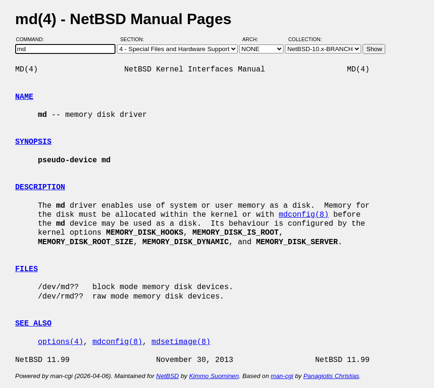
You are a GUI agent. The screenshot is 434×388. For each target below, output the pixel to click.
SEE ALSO (33, 323)
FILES (26, 269)
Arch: (254, 39)
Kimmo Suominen (214, 375)
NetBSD (167, 375)
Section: (134, 39)
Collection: (305, 39)
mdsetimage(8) (181, 342)
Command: (33, 39)
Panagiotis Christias (331, 375)
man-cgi (282, 375)
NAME (24, 97)
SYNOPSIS (33, 142)
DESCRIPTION (40, 187)
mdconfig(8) (304, 215)
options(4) (60, 342)
